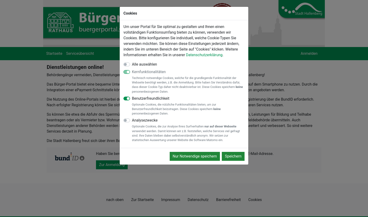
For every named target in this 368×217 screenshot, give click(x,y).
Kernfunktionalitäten (188, 82)
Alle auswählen (144, 64)
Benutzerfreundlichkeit (188, 106)
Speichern (233, 156)
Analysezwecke (188, 130)
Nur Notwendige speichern (195, 156)
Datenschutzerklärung (204, 55)
